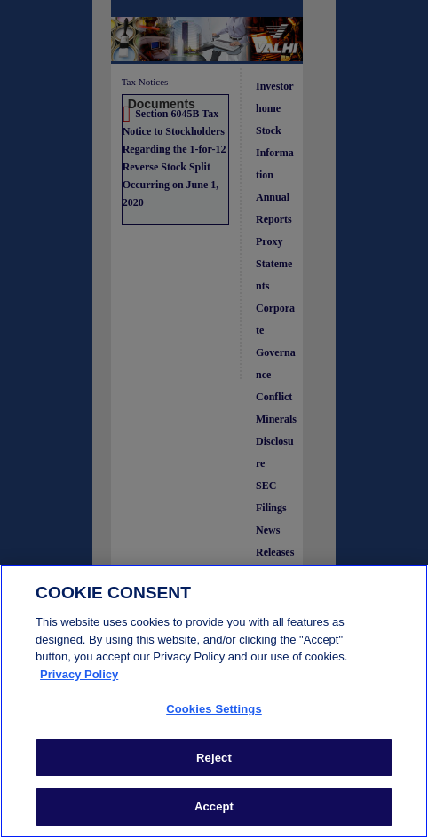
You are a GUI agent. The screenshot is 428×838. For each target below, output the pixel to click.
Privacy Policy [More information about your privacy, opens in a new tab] (79, 674)
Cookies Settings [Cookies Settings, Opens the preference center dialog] (214, 708)
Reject (214, 757)
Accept (214, 806)
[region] (214, 701)
